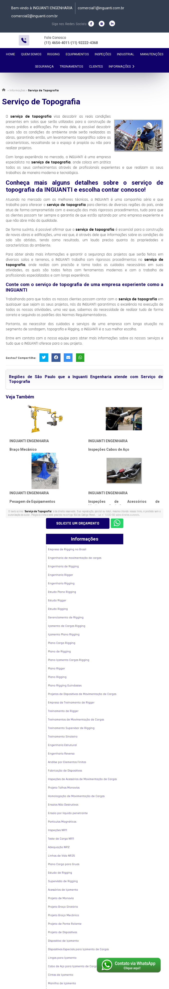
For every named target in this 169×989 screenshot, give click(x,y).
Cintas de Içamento (60, 975)
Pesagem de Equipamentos (32, 502)
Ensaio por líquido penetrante (68, 813)
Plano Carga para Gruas (63, 864)
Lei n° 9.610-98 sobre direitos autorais (118, 515)
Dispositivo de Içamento (63, 941)
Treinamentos (71, 66)
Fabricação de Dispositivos (65, 771)
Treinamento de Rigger (63, 711)
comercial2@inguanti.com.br (34, 16)
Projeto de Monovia (61, 898)
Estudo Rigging (58, 609)
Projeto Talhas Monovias (64, 788)
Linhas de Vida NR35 (61, 856)
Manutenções (151, 54)
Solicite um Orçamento (77, 523)
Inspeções (103, 54)
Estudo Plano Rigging (62, 592)
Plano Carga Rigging (61, 643)
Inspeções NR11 (57, 830)
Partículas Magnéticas (62, 822)
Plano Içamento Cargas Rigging (68, 660)
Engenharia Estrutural (62, 745)
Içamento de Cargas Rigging (66, 626)
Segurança (44, 66)
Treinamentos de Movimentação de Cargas (76, 719)
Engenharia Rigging (61, 583)
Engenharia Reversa (61, 754)
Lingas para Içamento (62, 958)
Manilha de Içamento (62, 983)
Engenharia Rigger (60, 575)
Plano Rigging (57, 677)
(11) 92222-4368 (84, 43)
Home (10, 54)
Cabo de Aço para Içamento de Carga (73, 966)
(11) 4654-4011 (56, 43)
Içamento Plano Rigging (64, 634)
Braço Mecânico (23, 449)
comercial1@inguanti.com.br (101, 8)
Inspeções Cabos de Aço (108, 449)
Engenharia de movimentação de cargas (74, 558)
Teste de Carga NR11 (61, 839)
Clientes (96, 66)
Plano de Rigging (59, 651)
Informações (121, 66)
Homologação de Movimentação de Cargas (76, 796)
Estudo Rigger (57, 600)
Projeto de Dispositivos (62, 932)
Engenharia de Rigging (63, 566)
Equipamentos (77, 54)
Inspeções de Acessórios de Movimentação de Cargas (82, 779)
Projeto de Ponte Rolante (65, 924)
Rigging (53, 54)
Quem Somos (31, 54)
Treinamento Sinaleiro (63, 736)
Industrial (125, 54)
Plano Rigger (56, 668)
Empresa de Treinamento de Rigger (71, 702)
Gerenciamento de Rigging (66, 617)
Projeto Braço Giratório (63, 907)
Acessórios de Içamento (63, 890)
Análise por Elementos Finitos (67, 762)
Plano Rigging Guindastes (65, 685)
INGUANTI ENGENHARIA (29, 441)
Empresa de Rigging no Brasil (67, 549)
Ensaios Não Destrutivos (63, 805)
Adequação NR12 (59, 847)
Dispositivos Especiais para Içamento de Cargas (78, 949)
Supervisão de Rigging (63, 881)
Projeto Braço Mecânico (63, 915)
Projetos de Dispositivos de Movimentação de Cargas (82, 694)
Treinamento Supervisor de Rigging (71, 728)
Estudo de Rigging (60, 873)
